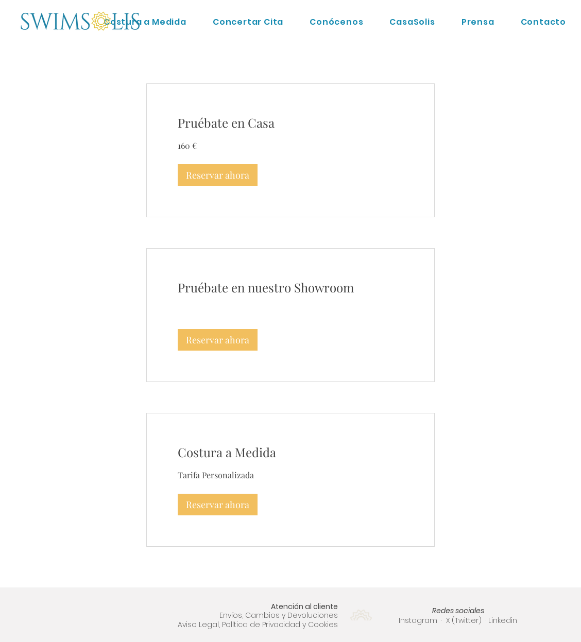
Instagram (418, 620)
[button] (218, 175)
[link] (290, 123)
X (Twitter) (465, 620)
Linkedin (502, 620)
